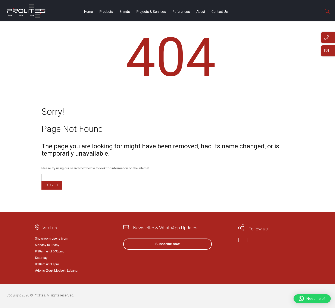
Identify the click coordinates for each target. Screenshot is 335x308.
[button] (312, 298)
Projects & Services (151, 12)
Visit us (50, 227)
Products (106, 12)
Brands (124, 12)
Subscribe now (167, 244)
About (200, 12)
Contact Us (220, 12)
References (181, 12)
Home (88, 12)
